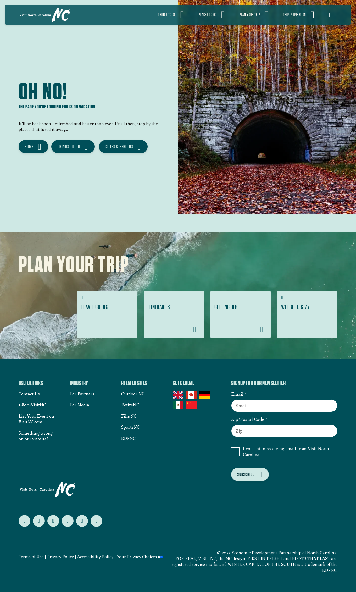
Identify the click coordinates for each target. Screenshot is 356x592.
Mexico (178, 405)
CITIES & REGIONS (119, 146)
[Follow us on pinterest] (68, 521)
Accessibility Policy (95, 556)
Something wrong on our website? (36, 435)
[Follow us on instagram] (53, 521)
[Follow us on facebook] (39, 521)
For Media (79, 404)
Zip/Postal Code (247, 419)
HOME (29, 146)
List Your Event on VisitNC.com (36, 418)
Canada (192, 395)
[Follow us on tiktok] (96, 521)
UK (178, 395)
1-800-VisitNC (32, 404)
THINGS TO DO (68, 146)
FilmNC (128, 416)
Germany (205, 395)
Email (237, 394)
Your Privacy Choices (137, 556)
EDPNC (128, 438)
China (192, 405)
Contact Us (29, 393)
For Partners (82, 393)
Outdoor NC (132, 393)
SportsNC (130, 427)
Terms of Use (31, 556)
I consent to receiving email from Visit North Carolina (286, 451)
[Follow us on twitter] (24, 521)
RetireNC (130, 404)
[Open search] (333, 15)
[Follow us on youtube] (82, 521)
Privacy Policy (60, 556)
